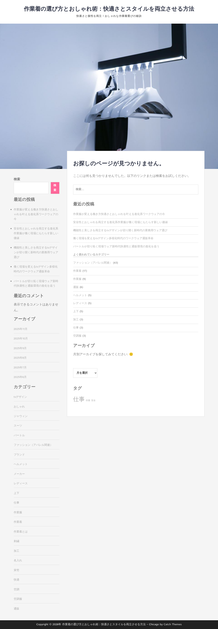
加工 (76, 320)
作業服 (77, 279)
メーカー (19, 474)
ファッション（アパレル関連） (92, 263)
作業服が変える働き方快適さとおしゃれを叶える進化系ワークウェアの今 (119, 214)
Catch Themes (173, 624)
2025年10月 (21, 339)
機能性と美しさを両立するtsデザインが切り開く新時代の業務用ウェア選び (120, 230)
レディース (80, 303)
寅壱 (16, 570)
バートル (19, 435)
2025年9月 (20, 348)
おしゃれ (19, 407)
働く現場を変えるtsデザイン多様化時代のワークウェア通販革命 (113, 238)
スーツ (18, 426)
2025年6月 (20, 377)
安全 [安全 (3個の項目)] (93, 400)
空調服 (77, 336)
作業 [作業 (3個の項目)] (88, 400)
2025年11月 (21, 329)
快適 (16, 580)
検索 (17, 179)
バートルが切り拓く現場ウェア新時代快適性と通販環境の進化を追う (116, 247)
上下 (76, 311)
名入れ (18, 561)
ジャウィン (21, 416)
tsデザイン (20, 397)
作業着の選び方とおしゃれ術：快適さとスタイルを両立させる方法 (109, 9)
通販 (76, 287)
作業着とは (21, 532)
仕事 (76, 328)
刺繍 (16, 541)
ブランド (19, 455)
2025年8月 (20, 358)
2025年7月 (20, 368)
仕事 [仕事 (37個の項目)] (79, 399)
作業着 (77, 271)
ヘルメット (80, 295)
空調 (16, 589)
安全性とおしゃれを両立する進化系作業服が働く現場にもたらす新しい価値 (120, 222)
